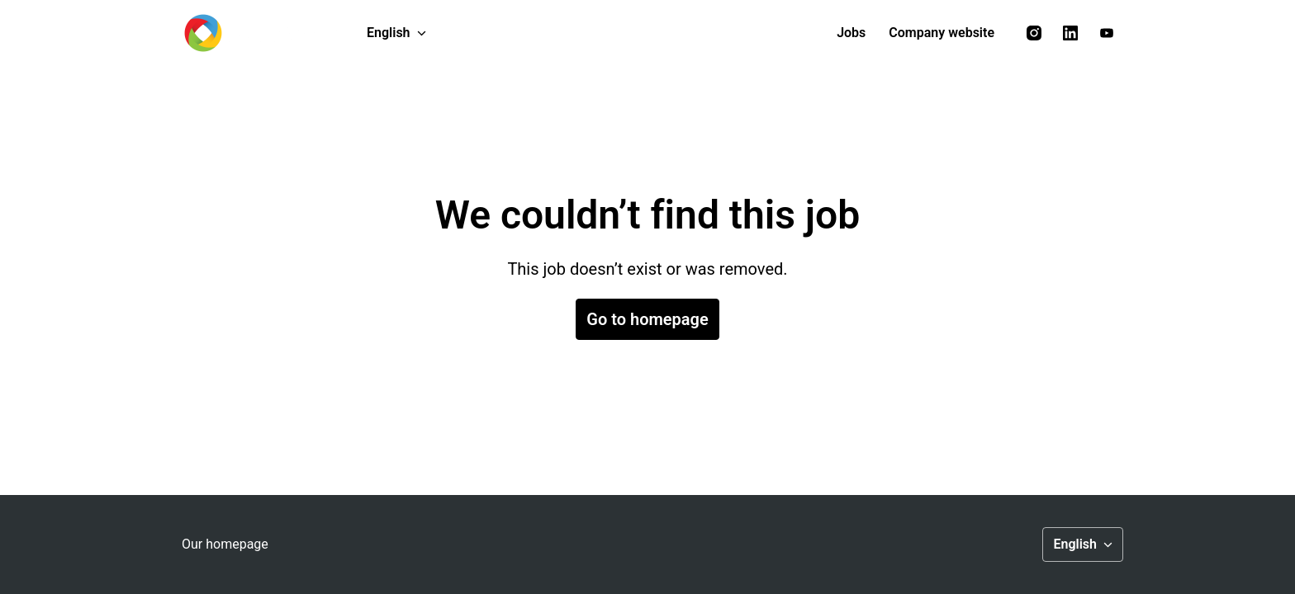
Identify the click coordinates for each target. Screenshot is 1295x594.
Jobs (851, 32)
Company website (941, 32)
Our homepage (225, 544)
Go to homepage (647, 319)
